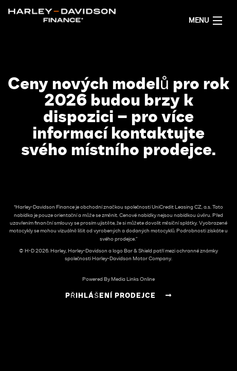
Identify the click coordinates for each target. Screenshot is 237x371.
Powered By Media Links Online (118, 279)
